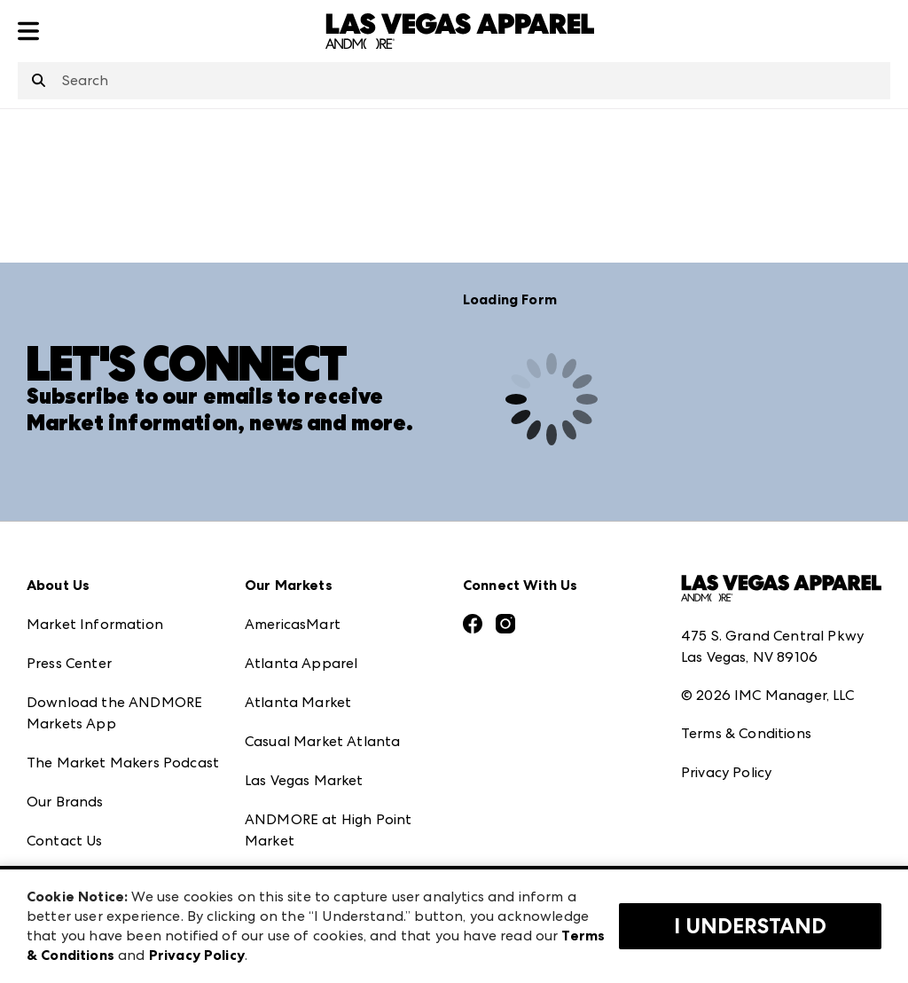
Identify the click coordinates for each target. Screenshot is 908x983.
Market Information (95, 624)
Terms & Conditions (746, 733)
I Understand (750, 926)
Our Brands (65, 801)
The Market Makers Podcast (123, 762)
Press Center (69, 663)
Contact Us (65, 840)
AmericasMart (292, 624)
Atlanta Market (298, 702)
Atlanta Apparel (301, 663)
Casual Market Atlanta (322, 741)
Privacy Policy (726, 772)
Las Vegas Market (304, 780)
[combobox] (454, 80)
